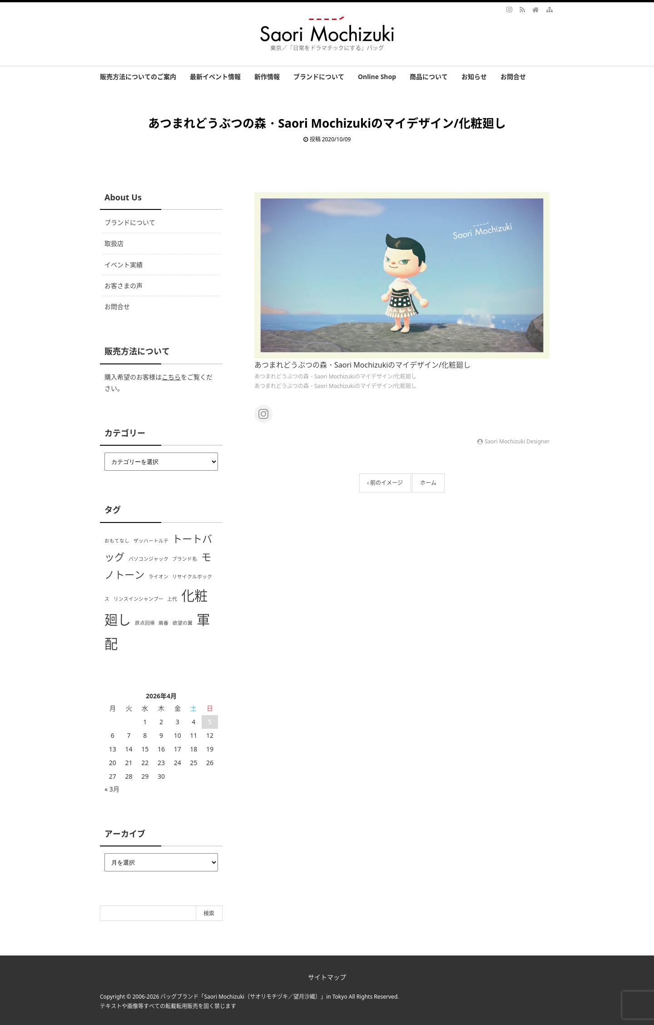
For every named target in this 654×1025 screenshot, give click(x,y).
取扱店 (114, 243)
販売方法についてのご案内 (138, 76)
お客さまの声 (123, 285)
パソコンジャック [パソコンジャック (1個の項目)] (148, 559)
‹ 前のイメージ (385, 483)
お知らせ (474, 76)
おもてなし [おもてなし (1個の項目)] (116, 540)
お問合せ (513, 76)
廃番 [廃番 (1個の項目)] (163, 623)
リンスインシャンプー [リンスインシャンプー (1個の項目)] (139, 599)
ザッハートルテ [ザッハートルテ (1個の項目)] (151, 540)
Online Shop (377, 76)
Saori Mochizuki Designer (517, 441)
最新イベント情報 (215, 76)
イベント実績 (123, 264)
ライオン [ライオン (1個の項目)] (158, 576)
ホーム (428, 483)
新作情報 (267, 76)
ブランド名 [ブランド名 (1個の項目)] (184, 559)
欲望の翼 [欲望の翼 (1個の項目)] (183, 623)
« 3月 (111, 789)
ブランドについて (318, 76)
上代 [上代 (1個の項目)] (172, 599)
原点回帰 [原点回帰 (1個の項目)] (145, 623)
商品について (429, 76)
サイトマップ (327, 977)
